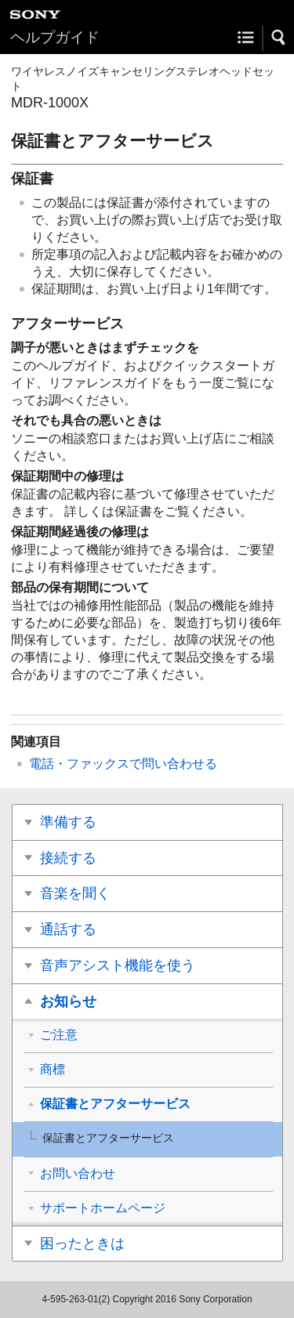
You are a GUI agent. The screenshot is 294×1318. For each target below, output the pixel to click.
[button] (279, 38)
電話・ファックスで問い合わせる (123, 763)
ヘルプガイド (55, 37)
